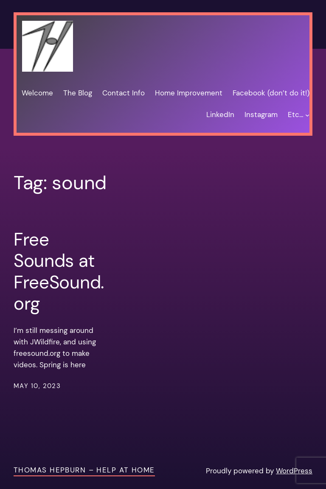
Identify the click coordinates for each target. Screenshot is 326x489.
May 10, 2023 (37, 386)
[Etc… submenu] (307, 115)
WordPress (294, 470)
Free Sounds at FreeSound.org (59, 272)
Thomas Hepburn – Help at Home (84, 470)
